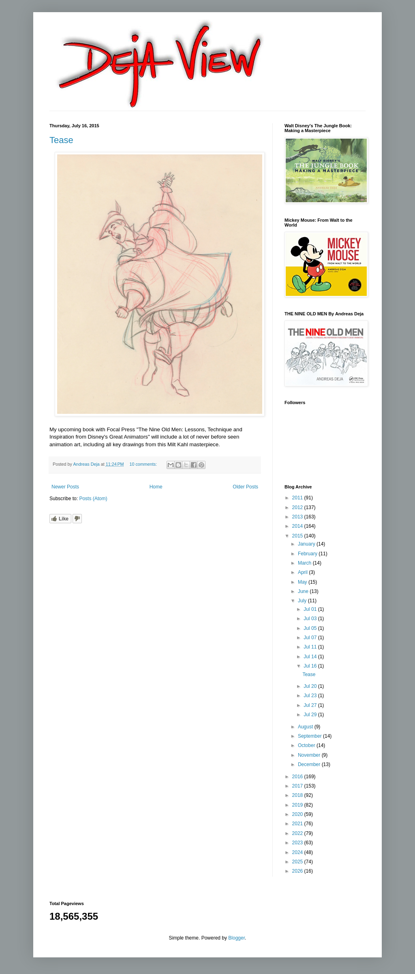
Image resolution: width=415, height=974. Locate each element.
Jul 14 (311, 656)
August (306, 727)
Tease (61, 140)
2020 (298, 814)
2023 (298, 843)
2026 (298, 871)
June (304, 591)
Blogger (236, 938)
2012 (298, 507)
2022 (298, 833)
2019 (298, 805)
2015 (298, 536)
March (305, 563)
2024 (298, 852)
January (307, 544)
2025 (298, 862)
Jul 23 (311, 695)
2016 (298, 776)
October (307, 745)
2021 (298, 823)
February (308, 554)
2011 (298, 498)
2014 (298, 526)
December (310, 764)
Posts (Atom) (93, 498)
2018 (298, 795)
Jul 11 (311, 647)
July (303, 601)
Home (156, 487)
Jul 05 (311, 628)
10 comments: (143, 464)
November (310, 755)
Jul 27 (311, 705)
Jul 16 (311, 666)
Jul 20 (311, 686)
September (310, 736)
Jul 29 (311, 714)
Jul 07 (311, 637)
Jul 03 (311, 618)
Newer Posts (65, 487)
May (303, 582)
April (303, 572)
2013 (298, 517)
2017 (298, 786)
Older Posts (245, 487)
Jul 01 (311, 609)
